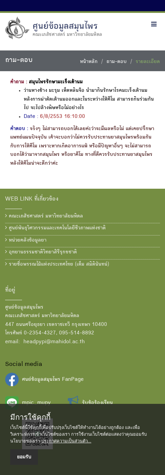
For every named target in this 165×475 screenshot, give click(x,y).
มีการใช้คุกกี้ (30, 417)
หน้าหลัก (89, 62)
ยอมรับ (24, 456)
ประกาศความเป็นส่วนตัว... (66, 440)
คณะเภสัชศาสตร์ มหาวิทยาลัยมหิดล (44, 216)
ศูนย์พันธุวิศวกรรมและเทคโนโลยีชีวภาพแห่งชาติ (55, 228)
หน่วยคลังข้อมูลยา (25, 240)
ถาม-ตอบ (116, 62)
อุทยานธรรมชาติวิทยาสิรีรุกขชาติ (41, 252)
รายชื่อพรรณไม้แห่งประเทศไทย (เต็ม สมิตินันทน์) (57, 264)
